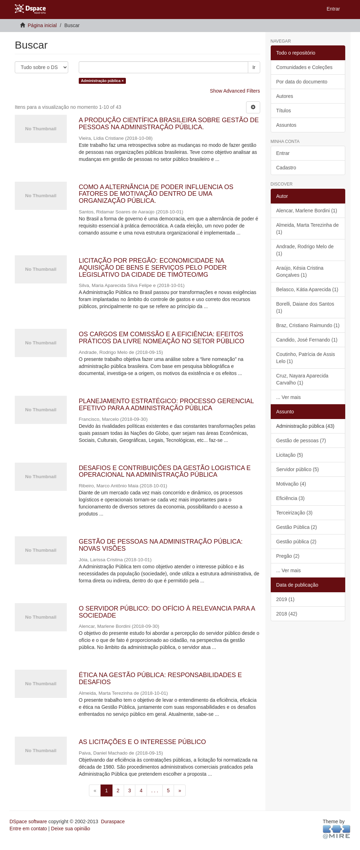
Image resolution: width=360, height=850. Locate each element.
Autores (284, 96)
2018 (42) (286, 614)
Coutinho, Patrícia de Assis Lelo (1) (305, 357)
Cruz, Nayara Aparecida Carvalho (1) (302, 379)
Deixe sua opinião (70, 828)
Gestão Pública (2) (296, 527)
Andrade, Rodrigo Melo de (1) (305, 250)
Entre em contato (28, 828)
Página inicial (42, 25)
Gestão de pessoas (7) (301, 440)
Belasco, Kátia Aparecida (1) (307, 289)
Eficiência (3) (290, 498)
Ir (254, 67)
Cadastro (286, 167)
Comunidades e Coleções (304, 67)
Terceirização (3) (294, 512)
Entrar (283, 153)
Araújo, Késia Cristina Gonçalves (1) (300, 271)
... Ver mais (288, 397)
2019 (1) (285, 599)
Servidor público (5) (297, 469)
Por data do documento (302, 82)
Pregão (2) (288, 556)
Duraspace (113, 821)
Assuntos (286, 125)
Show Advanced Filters (235, 91)
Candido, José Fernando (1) (307, 340)
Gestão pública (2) (296, 541)
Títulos (283, 110)
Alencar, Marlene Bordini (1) (307, 210)
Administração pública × (102, 81)
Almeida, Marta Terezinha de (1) (307, 228)
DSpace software (28, 821)
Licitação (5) (289, 455)
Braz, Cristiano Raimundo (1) (308, 325)
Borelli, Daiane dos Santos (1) (305, 307)
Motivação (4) (291, 484)
